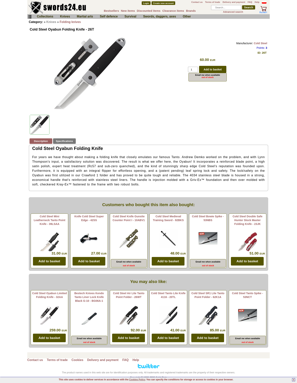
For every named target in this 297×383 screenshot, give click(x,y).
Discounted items (148, 10)
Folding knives (70, 22)
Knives (65, 16)
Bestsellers (111, 10)
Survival (130, 16)
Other (187, 16)
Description (41, 141)
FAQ (250, 2)
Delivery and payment (234, 2)
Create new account (163, 3)
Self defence (109, 16)
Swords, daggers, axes (159, 16)
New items (128, 10)
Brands (191, 10)
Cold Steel (260, 43)
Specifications (64, 141)
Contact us (197, 2)
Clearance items (173, 10)
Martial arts (85, 16)
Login (146, 3)
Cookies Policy (137, 379)
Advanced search (233, 11)
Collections (45, 16)
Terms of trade (212, 2)
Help (257, 2)
